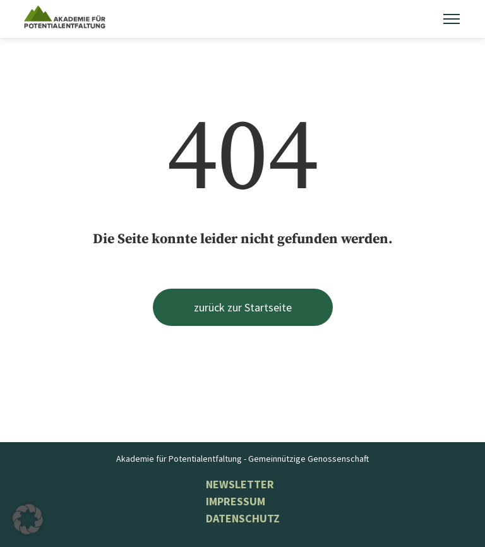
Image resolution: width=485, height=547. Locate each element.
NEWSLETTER (240, 484)
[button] (28, 519)
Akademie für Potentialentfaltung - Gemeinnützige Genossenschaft (242, 458)
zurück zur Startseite (243, 307)
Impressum (235, 501)
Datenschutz (243, 518)
